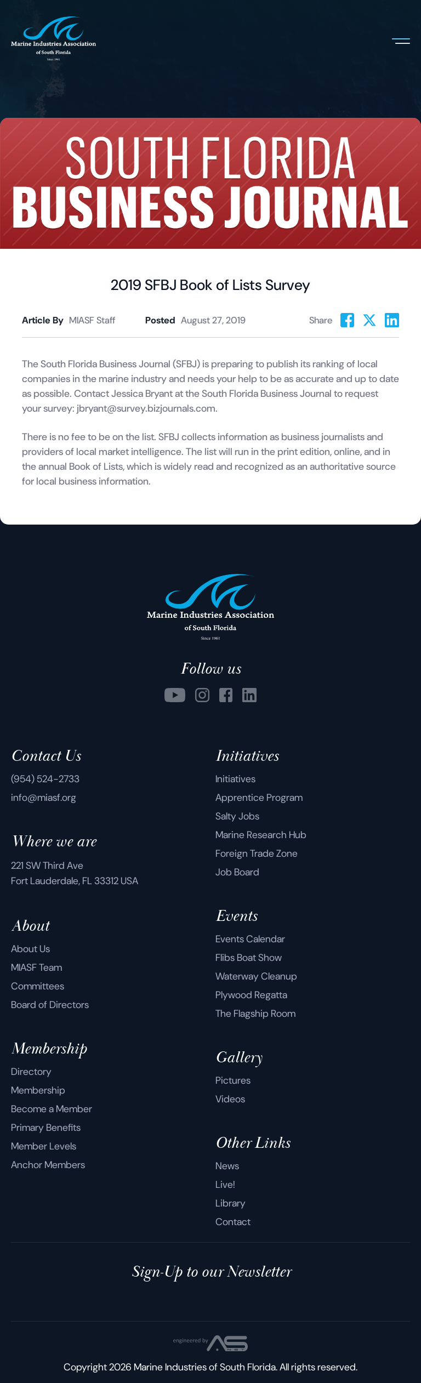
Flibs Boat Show (248, 957)
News (227, 1166)
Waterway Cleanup (256, 976)
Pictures (233, 1080)
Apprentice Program (259, 797)
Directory (31, 1071)
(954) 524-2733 (45, 779)
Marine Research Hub (260, 834)
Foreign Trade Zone (256, 853)
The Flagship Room (255, 1013)
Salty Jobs (237, 816)
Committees (37, 986)
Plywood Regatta (251, 994)
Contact (233, 1221)
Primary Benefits (46, 1127)
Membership (38, 1090)
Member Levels (43, 1146)
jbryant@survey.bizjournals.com (146, 408)
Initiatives (235, 779)
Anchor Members (48, 1164)
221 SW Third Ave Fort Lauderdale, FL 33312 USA (74, 873)
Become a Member (51, 1108)
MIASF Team (36, 967)
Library (230, 1203)
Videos (230, 1099)
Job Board (237, 872)
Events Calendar (250, 939)
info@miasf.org (43, 797)
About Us (30, 948)
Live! (225, 1184)
